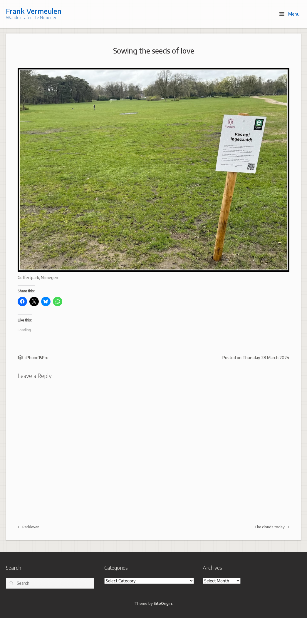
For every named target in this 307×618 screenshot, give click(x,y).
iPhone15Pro (37, 357)
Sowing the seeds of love (153, 50)
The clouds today (271, 526)
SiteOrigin (163, 603)
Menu (289, 13)
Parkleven (28, 526)
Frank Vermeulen (33, 10)
